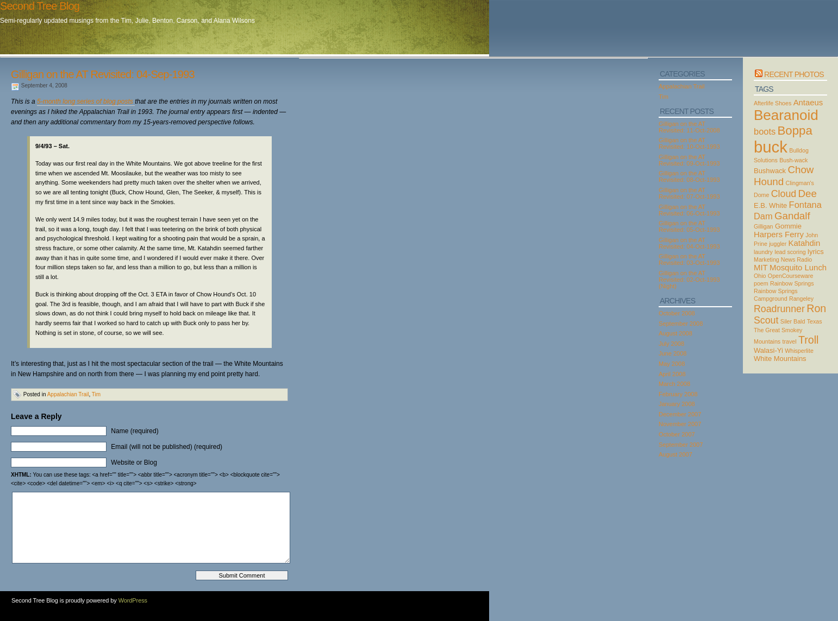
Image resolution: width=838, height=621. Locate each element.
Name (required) (134, 431)
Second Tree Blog (39, 6)
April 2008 (672, 374)
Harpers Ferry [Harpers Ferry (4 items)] (779, 234)
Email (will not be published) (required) (166, 447)
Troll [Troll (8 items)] (808, 340)
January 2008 (677, 404)
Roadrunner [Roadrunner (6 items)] (779, 308)
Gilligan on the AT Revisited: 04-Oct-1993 (689, 243)
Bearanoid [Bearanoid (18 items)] (786, 115)
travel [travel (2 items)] (790, 341)
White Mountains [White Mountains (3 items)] (780, 358)
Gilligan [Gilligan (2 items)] (763, 226)
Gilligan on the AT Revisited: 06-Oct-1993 (689, 210)
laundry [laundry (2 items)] (763, 252)
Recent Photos (794, 74)
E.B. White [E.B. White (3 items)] (770, 205)
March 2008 (674, 384)
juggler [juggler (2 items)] (777, 243)
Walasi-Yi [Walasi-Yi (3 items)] (768, 350)
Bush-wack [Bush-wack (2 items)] (793, 160)
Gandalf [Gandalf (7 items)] (792, 215)
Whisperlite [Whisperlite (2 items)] (799, 350)
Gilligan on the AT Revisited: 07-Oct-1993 (689, 193)
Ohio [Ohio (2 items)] (760, 276)
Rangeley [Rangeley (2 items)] (801, 298)
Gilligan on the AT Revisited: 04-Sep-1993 (103, 74)
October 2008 (677, 313)
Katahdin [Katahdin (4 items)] (805, 243)
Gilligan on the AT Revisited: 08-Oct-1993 (689, 176)
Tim (96, 394)
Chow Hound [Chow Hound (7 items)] (784, 175)
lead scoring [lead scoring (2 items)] (789, 252)
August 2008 (675, 333)
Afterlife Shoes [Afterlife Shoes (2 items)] (772, 103)
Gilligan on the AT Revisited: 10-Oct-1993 (689, 143)
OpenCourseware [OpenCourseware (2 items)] (791, 276)
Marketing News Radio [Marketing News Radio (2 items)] (783, 259)
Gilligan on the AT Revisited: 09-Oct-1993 (689, 160)
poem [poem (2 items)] (761, 283)
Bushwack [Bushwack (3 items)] (770, 171)
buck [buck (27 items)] (770, 147)
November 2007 (680, 424)
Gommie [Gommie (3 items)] (788, 226)
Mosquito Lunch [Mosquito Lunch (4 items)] (798, 267)
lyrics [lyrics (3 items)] (816, 252)
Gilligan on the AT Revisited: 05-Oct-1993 (689, 226)
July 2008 (671, 343)
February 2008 (678, 394)
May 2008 (672, 363)
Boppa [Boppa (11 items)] (795, 130)
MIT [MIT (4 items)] (761, 267)
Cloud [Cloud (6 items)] (783, 193)
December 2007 (680, 414)
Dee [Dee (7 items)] (807, 193)
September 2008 (681, 323)
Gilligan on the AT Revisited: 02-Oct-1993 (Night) (689, 279)
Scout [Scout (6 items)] (766, 320)
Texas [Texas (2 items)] (814, 321)
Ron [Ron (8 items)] (816, 308)
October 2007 (677, 434)
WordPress (132, 600)
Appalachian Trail (68, 394)
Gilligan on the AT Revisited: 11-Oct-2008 (689, 127)
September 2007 (681, 444)
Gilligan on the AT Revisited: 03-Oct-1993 (689, 259)
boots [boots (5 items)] (765, 131)
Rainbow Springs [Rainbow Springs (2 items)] (792, 283)
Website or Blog (134, 462)
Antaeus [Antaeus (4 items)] (808, 102)
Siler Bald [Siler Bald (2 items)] (792, 321)
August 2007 (675, 454)
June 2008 (672, 353)
